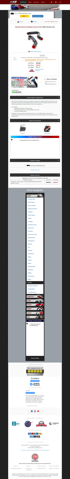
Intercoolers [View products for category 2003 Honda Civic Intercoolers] (30, 269)
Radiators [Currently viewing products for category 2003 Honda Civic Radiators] (30, 282)
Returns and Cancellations (29, 469)
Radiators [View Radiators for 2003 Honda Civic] (23, 133)
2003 (25, 16)
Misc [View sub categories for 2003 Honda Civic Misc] (28, 317)
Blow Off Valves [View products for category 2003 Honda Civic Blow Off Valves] (31, 202)
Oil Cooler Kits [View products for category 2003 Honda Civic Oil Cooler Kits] (31, 276)
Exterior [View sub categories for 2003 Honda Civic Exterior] (29, 304)
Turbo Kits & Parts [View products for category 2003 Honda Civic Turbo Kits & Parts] (32, 292)
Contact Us (15, 466)
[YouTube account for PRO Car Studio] (38, 411)
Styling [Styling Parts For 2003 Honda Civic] (29, 2)
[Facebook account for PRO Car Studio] (32, 411)
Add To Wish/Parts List (51, 83)
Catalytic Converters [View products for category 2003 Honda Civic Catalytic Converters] (32, 208)
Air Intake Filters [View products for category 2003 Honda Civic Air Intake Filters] (31, 199)
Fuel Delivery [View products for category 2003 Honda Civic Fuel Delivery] (31, 253)
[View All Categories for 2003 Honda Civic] (47, 129)
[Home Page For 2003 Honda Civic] (13, 2)
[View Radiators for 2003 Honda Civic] (22, 129)
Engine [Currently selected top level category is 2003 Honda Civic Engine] (29, 195)
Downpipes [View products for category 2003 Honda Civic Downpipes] (30, 221)
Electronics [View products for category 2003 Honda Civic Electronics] (30, 231)
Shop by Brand (35, 358)
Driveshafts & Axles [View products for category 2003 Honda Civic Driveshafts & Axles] (32, 224)
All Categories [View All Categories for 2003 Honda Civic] (47, 133)
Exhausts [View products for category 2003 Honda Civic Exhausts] (30, 244)
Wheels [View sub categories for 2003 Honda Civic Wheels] (29, 309)
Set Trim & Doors (37, 16)
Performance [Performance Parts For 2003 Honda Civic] (23, 2)
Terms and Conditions (54, 466)
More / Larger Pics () (36, 51)
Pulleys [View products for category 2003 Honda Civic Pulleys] (29, 279)
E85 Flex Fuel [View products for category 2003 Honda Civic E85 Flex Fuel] (31, 228)
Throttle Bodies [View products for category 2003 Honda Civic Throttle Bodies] (31, 289)
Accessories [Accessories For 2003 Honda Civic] (36, 2)
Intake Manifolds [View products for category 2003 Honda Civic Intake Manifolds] (31, 266)
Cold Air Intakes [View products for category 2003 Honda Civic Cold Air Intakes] (31, 215)
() (56, 2)
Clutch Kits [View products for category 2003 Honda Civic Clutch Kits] (30, 212)
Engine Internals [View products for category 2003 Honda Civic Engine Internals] (31, 237)
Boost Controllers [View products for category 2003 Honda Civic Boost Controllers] (32, 205)
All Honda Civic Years (35, 169)
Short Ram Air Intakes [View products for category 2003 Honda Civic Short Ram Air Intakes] (33, 285)
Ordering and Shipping (16, 468)
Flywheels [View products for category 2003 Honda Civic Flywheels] (30, 250)
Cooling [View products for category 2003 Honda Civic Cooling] (29, 218)
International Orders (41, 468)
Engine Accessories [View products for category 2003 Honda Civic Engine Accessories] (32, 234)
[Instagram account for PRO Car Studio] (35, 411)
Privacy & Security (41, 466)
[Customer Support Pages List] (43, 2)
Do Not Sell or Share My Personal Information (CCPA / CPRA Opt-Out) (35, 450)
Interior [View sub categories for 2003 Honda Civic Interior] (29, 313)
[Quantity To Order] (45, 79)
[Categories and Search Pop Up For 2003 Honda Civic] (60, 2)
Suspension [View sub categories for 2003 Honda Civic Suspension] (30, 296)
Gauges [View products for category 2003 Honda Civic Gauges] (29, 256)
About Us (29, 466)
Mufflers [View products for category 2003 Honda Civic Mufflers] (30, 273)
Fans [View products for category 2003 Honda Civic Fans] (29, 247)
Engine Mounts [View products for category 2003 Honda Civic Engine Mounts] (31, 240)
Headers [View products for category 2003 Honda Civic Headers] (30, 260)
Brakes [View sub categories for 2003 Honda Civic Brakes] (29, 300)
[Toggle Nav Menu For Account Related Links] (52, 2)
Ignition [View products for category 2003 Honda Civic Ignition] (29, 263)
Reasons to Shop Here (54, 468)
